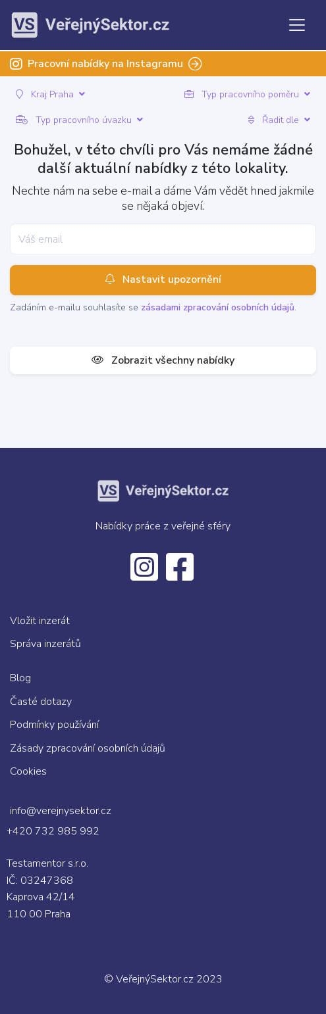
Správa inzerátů (45, 644)
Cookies (28, 771)
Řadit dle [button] (279, 120)
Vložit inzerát (40, 621)
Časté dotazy (41, 701)
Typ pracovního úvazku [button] (79, 120)
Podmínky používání (54, 724)
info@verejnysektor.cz (60, 811)
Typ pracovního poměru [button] (247, 94)
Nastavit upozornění (163, 280)
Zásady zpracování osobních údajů (87, 748)
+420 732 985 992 (53, 831)
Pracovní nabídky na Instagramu (106, 64)
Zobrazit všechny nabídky (163, 360)
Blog (20, 678)
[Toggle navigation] (297, 25)
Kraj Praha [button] (50, 94)
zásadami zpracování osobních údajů (217, 307)
